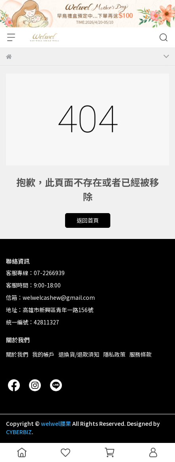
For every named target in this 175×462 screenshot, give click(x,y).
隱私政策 (114, 354)
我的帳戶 (43, 354)
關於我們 (17, 354)
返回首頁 (88, 220)
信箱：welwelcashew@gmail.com (50, 297)
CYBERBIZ (19, 432)
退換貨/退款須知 (78, 354)
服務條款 (140, 354)
